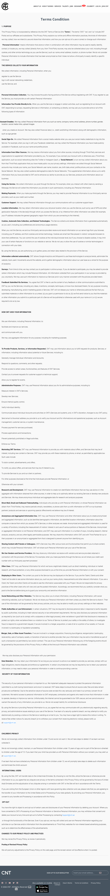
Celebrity (90, 6)
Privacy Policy (95, 883)
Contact (57, 885)
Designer (80, 6)
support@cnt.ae (10, 723)
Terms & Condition (81, 883)
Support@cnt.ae (68, 815)
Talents (65, 6)
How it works (47, 6)
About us (37, 6)
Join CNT (105, 6)
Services (57, 6)
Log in (98, 6)
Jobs (71, 6)
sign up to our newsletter (58, 873)
